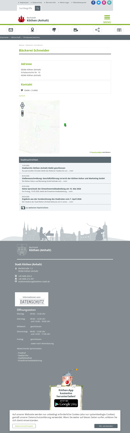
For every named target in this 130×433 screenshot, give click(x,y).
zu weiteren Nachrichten (37, 208)
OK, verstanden (106, 426)
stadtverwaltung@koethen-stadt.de (34, 282)
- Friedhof (21, 353)
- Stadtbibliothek (24, 358)
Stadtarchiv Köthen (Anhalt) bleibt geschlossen (43, 168)
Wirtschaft (16, 37)
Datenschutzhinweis (24, 426)
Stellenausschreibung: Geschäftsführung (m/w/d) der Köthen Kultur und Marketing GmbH (63, 178)
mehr (71, 171)
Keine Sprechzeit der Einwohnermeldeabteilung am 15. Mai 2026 (51, 188)
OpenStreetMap (96, 152)
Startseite (4, 37)
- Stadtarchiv (22, 355)
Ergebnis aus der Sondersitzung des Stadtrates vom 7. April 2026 (51, 199)
